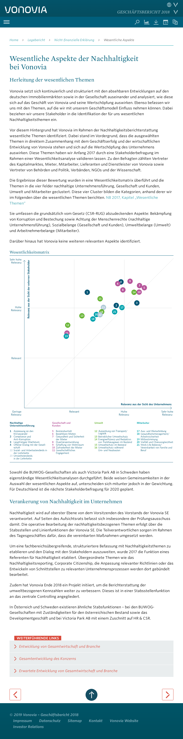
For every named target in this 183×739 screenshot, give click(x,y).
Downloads (156, 22)
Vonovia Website (124, 721)
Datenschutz (50, 721)
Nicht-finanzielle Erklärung (74, 40)
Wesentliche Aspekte (119, 40)
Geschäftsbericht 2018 (143, 11)
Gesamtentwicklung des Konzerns (47, 659)
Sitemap (75, 721)
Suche (137, 22)
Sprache (172, 5)
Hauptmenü (6, 22)
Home (14, 40)
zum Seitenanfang (91, 695)
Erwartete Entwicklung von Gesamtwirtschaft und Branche (68, 671)
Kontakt (95, 721)
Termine (165, 22)
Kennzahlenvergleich (146, 22)
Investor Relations (28, 727)
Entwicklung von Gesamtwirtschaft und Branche (59, 646)
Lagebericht (36, 40)
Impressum (22, 721)
